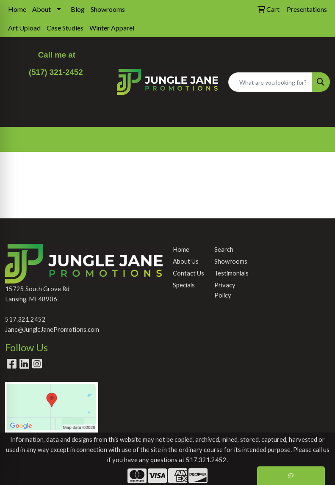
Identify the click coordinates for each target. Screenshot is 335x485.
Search (223, 249)
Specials (184, 285)
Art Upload (24, 28)
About (41, 9)
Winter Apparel (111, 28)
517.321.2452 (25, 319)
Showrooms (108, 9)
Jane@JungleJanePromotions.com (52, 329)
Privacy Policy (224, 290)
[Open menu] (318, 139)
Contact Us (188, 273)
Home (17, 9)
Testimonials (230, 273)
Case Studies (65, 28)
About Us (186, 261)
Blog (78, 9)
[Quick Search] (270, 82)
